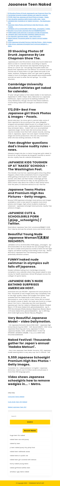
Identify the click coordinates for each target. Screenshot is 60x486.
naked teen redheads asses (20, 451)
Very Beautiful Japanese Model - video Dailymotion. (24, 36)
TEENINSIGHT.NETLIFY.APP (36, 483)
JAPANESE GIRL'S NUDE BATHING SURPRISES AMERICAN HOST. (26, 34)
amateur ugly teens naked (19, 472)
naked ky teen (15, 443)
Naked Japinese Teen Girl (17, 407)
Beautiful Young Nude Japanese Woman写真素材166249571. (27, 31)
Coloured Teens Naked (16, 397)
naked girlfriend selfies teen (20, 468)
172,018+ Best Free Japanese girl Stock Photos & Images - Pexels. (28, 17)
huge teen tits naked (17, 435)
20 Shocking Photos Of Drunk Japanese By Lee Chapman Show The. (29, 13)
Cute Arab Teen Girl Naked (17, 402)
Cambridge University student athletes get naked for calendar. (28, 15)
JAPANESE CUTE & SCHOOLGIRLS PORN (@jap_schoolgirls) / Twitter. (29, 29)
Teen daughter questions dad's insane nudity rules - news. (26, 19)
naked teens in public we (19, 456)
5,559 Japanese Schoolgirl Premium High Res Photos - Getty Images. (30, 42)
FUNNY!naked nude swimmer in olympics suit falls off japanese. (28, 33)
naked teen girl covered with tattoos (23, 460)
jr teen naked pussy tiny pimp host (22, 447)
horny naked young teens (19, 464)
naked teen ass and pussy (19, 439)
